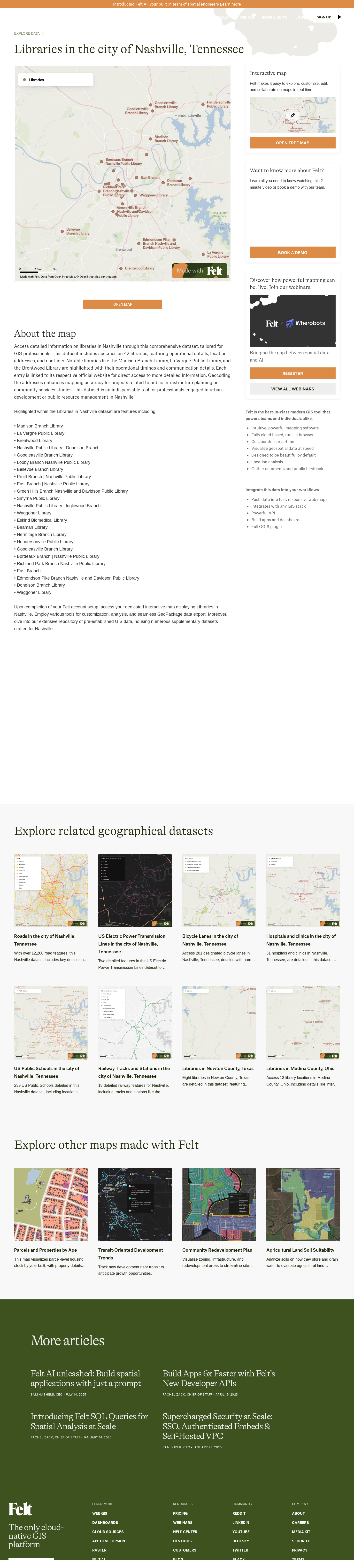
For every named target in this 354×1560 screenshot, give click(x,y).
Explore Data (26, 33)
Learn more (230, 3)
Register (293, 373)
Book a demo (292, 252)
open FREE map (292, 142)
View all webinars (292, 388)
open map (122, 304)
